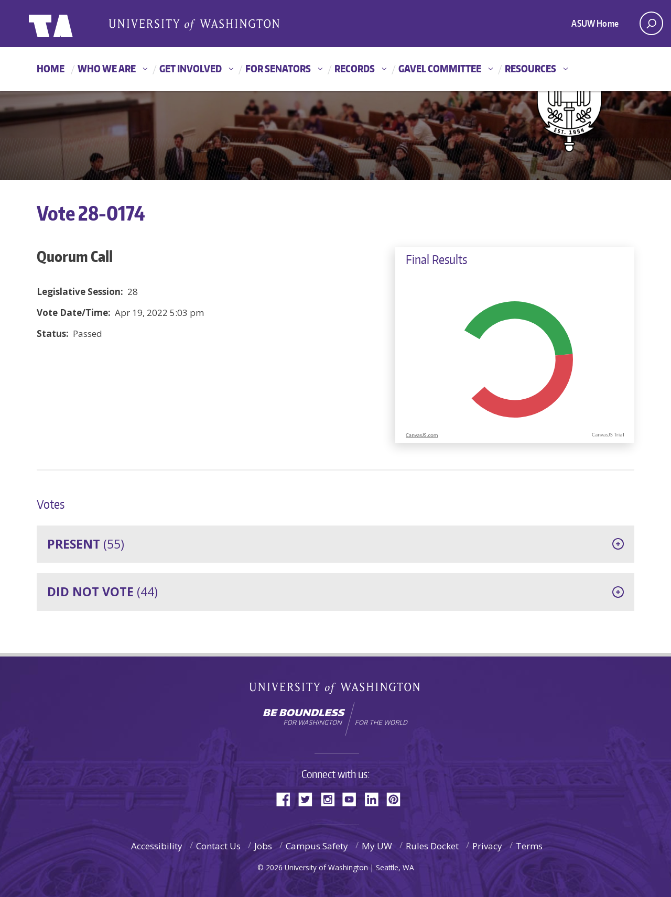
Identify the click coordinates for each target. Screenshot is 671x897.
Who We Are (107, 68)
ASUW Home (595, 23)
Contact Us (218, 846)
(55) (85, 543)
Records (354, 68)
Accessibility (156, 846)
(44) (102, 591)
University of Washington (336, 690)
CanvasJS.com (422, 435)
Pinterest (397, 798)
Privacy (487, 846)
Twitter (309, 798)
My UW (377, 846)
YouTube (353, 798)
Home (50, 68)
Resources (530, 68)
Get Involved (190, 68)
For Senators (278, 68)
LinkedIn (375, 798)
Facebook (287, 798)
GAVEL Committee (439, 68)
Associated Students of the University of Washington (193, 24)
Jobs (263, 846)
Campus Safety (317, 846)
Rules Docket (432, 846)
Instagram (331, 798)
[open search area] (651, 23)
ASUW (71, 23)
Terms (529, 846)
